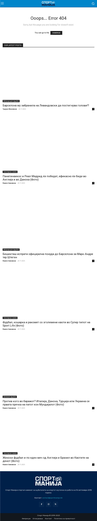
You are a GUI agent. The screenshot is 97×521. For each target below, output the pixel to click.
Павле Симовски (9, 183)
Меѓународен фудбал (11, 101)
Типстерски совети (10, 172)
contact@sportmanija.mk (52, 498)
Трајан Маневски (10, 109)
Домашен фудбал (9, 397)
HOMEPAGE (56, 33)
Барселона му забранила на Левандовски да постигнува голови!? (46, 105)
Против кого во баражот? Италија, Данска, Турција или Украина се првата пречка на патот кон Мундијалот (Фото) (46, 403)
